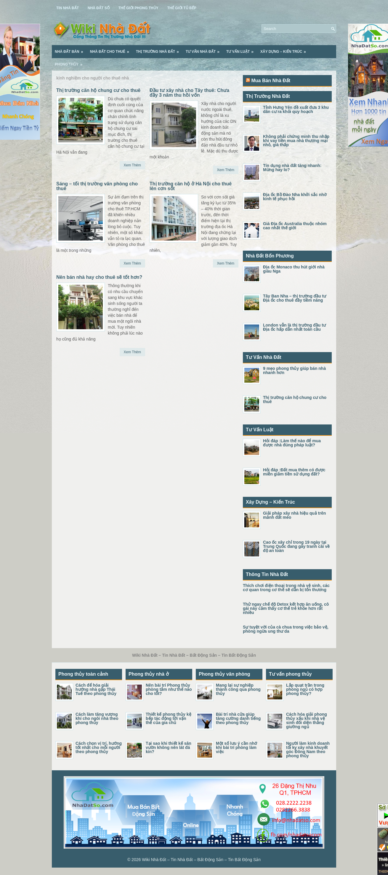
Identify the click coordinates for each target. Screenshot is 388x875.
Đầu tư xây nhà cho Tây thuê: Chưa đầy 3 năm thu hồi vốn (189, 93)
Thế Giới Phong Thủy (138, 8)
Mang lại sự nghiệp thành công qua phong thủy (238, 689)
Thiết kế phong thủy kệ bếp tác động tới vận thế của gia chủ (168, 718)
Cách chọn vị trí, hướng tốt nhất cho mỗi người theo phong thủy (99, 747)
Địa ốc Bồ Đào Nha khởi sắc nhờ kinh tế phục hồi (295, 196)
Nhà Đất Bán (71, 49)
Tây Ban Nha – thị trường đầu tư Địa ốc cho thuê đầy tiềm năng (294, 298)
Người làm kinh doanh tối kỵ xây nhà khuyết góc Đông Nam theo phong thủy (308, 749)
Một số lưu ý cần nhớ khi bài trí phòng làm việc (236, 747)
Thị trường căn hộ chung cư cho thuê (98, 90)
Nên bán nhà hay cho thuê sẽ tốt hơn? (99, 277)
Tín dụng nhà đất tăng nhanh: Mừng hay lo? (292, 167)
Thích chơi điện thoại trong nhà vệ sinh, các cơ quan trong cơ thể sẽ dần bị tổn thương (286, 587)
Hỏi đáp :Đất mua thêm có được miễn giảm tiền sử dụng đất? (294, 471)
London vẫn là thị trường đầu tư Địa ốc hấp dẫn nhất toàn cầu (294, 327)
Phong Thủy (70, 62)
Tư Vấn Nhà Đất (204, 49)
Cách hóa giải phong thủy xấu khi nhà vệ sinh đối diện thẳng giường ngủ (306, 720)
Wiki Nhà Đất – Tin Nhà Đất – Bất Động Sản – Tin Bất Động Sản (201, 859)
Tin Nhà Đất (67, 8)
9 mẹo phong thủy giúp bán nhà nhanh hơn (294, 370)
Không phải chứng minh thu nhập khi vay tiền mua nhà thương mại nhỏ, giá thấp (296, 140)
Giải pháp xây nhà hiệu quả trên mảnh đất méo (294, 515)
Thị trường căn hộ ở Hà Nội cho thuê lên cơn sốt (191, 186)
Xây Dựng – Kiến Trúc (285, 49)
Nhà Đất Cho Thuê (111, 49)
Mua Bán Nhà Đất (270, 80)
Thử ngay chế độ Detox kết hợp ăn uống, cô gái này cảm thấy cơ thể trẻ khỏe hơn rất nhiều (286, 608)
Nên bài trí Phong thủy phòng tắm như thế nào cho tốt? (169, 689)
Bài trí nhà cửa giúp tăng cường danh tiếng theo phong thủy (238, 718)
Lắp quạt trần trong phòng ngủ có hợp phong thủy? (305, 689)
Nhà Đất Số (99, 8)
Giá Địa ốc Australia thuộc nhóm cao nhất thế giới (295, 225)
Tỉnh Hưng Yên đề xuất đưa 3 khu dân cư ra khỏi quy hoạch (296, 109)
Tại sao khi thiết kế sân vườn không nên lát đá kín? (168, 747)
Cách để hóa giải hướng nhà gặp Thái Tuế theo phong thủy (96, 689)
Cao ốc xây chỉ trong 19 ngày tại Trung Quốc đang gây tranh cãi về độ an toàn (296, 546)
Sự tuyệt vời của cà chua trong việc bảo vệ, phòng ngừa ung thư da (285, 629)
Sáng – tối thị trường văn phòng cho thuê (97, 186)
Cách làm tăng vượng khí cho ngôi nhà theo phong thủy (97, 718)
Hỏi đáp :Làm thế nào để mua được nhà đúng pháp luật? (292, 442)
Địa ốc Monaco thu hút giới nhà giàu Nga (294, 269)
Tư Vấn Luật (241, 49)
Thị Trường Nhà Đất (159, 49)
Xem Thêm (132, 165)
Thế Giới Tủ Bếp (181, 8)
